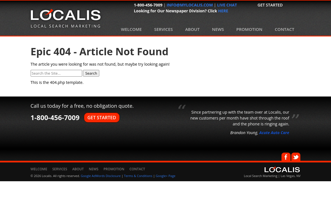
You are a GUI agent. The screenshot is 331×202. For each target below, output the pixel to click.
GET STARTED (101, 117)
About (192, 29)
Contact (284, 29)
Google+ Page (165, 176)
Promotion (249, 29)
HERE (223, 10)
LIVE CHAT (227, 5)
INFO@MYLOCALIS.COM (189, 5)
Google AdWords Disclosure (101, 176)
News (218, 29)
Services (163, 29)
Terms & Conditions (138, 176)
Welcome (131, 29)
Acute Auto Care (274, 132)
